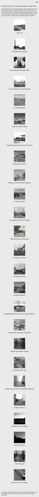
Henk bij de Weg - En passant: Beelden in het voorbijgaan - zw (20, 6)
